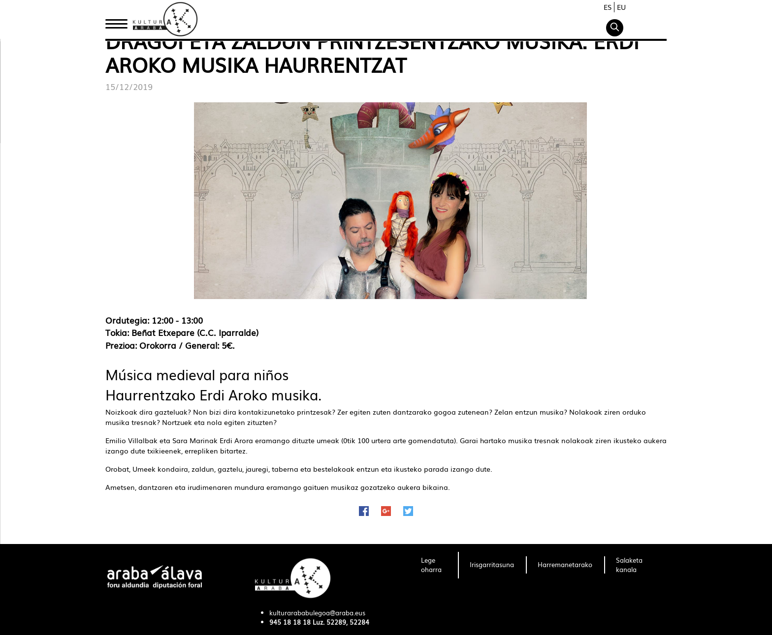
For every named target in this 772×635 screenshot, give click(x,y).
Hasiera (120, 21)
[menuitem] (433, 565)
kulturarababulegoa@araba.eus (317, 612)
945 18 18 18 (290, 622)
